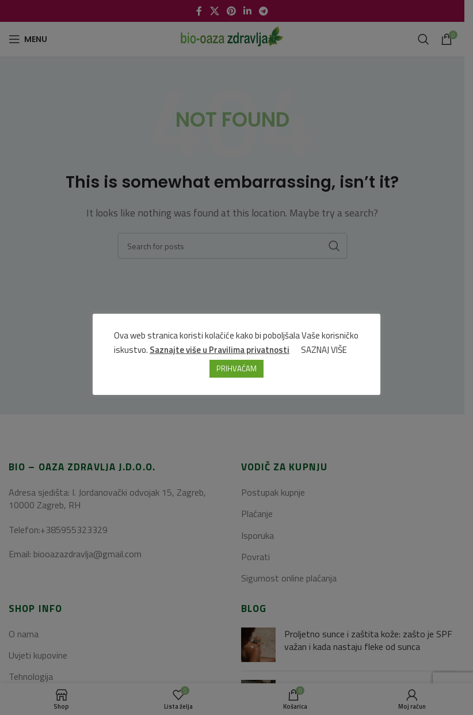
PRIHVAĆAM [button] (236, 369)
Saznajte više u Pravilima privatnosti (220, 350)
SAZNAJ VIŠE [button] (325, 350)
